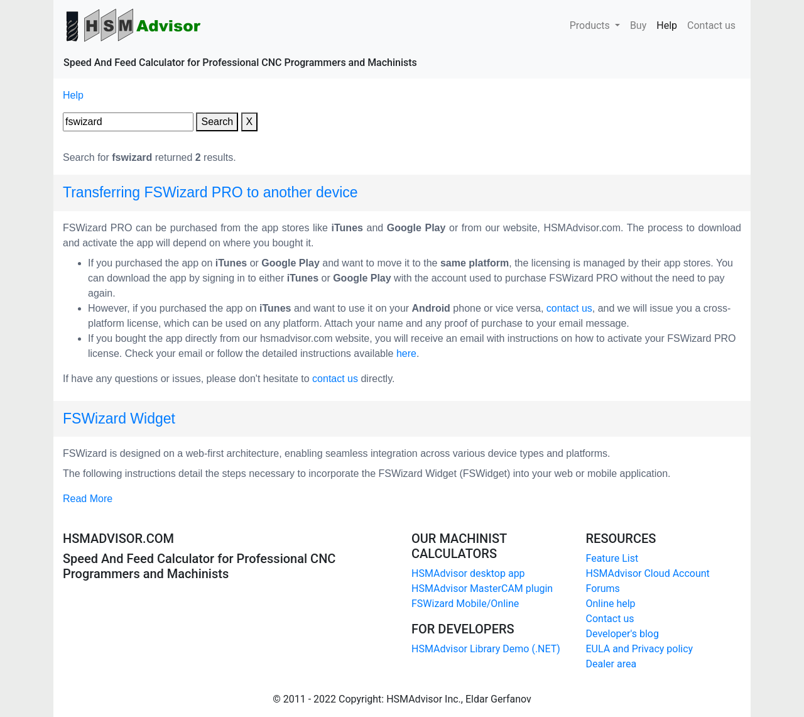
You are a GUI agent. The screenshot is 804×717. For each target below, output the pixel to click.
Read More (87, 498)
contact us (569, 308)
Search (217, 121)
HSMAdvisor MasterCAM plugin (482, 588)
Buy (638, 24)
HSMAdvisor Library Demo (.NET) (485, 649)
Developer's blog (622, 634)
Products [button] (591, 25)
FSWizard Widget (119, 418)
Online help (611, 604)
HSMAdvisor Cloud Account (648, 573)
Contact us (711, 24)
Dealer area (611, 664)
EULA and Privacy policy (639, 649)
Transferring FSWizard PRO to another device (210, 192)
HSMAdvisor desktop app (468, 573)
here (406, 353)
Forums (603, 588)
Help (669, 24)
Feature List (612, 558)
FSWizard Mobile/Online (465, 604)
